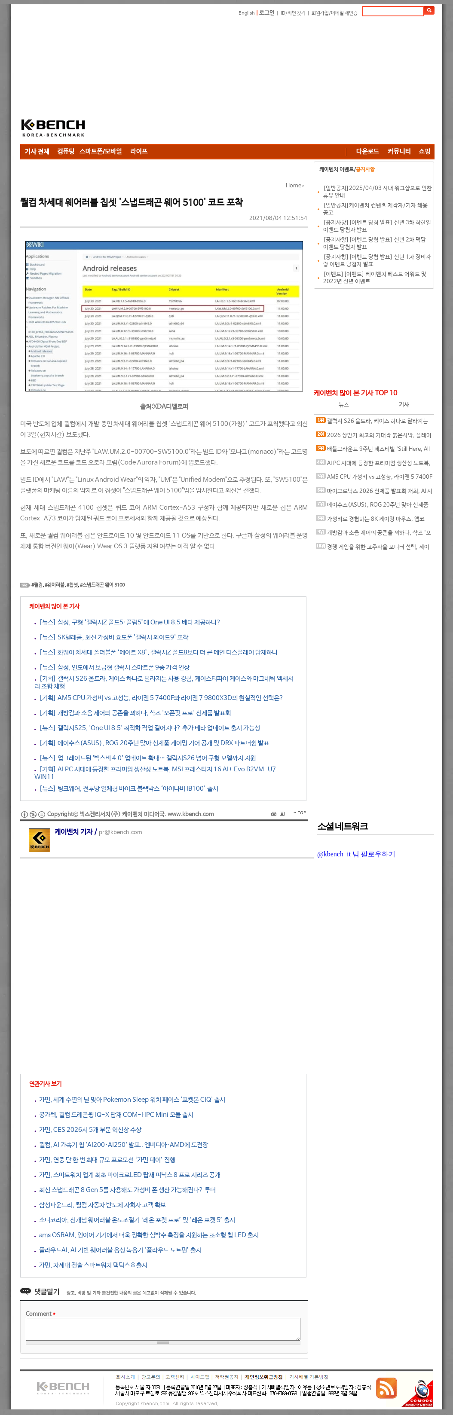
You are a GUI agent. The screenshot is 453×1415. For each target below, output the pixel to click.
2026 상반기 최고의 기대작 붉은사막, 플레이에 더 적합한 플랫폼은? (374, 437)
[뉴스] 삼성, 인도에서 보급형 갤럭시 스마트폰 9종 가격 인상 (112, 667)
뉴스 (344, 405)
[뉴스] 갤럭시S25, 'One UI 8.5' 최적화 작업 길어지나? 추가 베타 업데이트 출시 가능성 (147, 728)
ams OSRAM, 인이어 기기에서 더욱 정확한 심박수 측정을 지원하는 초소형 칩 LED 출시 (146, 1235)
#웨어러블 (54, 585)
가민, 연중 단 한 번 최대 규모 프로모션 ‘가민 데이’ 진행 (104, 1160)
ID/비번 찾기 (293, 13)
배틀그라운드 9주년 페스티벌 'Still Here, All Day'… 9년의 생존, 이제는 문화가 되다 (373, 451)
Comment (40, 1314)
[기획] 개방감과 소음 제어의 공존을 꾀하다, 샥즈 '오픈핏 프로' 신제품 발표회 (132, 713)
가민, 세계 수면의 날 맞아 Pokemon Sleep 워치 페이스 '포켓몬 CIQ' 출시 (129, 1099)
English (247, 13)
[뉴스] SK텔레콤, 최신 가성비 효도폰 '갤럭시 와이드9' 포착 (111, 637)
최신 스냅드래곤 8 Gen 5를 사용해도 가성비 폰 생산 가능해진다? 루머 (125, 1190)
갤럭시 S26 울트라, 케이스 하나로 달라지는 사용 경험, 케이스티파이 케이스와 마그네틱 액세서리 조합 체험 (374, 423)
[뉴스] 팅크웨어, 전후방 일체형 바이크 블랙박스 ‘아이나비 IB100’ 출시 (126, 788)
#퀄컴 (37, 585)
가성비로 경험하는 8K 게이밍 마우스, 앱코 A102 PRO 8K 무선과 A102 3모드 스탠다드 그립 (373, 521)
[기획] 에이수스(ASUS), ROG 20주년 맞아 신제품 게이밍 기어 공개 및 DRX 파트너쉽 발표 (151, 743)
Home (293, 186)
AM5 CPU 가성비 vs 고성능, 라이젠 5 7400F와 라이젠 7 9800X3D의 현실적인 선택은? (374, 479)
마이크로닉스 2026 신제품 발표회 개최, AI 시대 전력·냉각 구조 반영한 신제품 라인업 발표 (374, 493)
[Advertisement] (226, 81)
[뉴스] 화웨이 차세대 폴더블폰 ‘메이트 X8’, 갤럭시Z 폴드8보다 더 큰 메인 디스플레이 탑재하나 (156, 652)
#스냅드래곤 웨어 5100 (102, 585)
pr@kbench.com (120, 832)
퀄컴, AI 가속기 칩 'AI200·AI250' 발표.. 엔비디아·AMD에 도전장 (121, 1145)
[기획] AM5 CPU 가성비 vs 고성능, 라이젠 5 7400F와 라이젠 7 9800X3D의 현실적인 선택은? (159, 698)
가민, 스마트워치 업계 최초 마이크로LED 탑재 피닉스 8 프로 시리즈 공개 (127, 1175)
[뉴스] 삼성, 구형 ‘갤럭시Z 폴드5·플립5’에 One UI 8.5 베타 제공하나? (127, 622)
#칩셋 (72, 585)
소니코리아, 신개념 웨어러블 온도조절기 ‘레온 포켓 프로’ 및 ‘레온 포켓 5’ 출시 (134, 1220)
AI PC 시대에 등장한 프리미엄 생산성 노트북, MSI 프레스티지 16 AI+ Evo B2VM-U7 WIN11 (373, 465)
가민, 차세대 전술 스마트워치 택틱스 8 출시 (90, 1265)
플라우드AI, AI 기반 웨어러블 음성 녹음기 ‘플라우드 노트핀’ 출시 (118, 1250)
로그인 (267, 13)
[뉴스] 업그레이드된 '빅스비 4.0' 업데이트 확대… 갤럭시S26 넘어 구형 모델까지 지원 (145, 758)
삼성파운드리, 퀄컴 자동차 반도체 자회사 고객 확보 (100, 1205)
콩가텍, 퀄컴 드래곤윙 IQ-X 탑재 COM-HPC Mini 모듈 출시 (113, 1115)
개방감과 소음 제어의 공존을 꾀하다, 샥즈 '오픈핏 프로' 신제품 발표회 (373, 535)
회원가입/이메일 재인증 (335, 13)
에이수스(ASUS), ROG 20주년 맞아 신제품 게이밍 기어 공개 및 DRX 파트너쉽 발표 (372, 507)
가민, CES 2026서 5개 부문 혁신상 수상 (87, 1130)
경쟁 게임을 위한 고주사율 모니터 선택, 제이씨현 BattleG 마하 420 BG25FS (372, 549)
